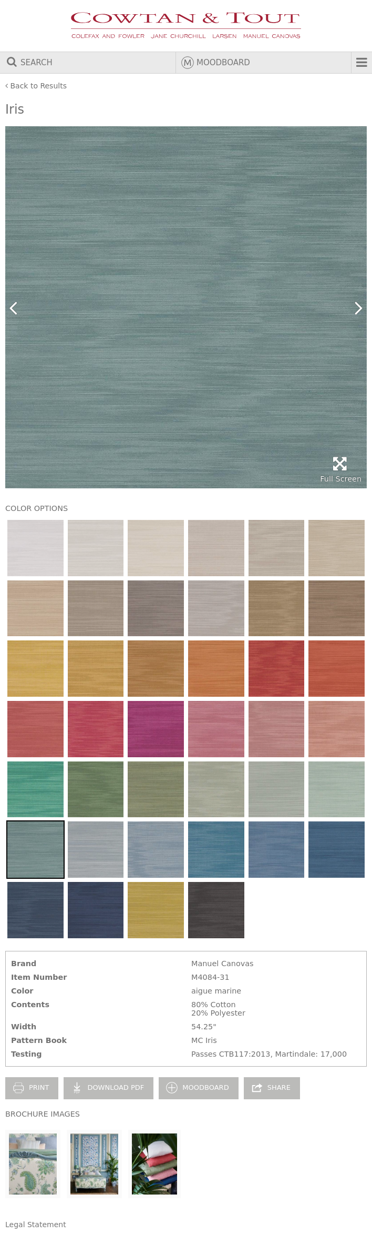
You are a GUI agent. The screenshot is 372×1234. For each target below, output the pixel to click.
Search (29, 62)
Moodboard (215, 62)
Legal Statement (35, 1224)
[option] (186, 307)
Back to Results (36, 86)
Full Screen (340, 469)
